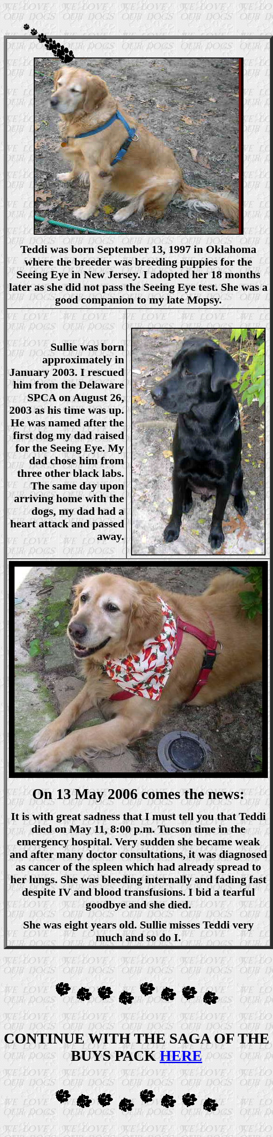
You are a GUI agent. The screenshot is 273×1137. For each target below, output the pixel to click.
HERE (181, 1055)
